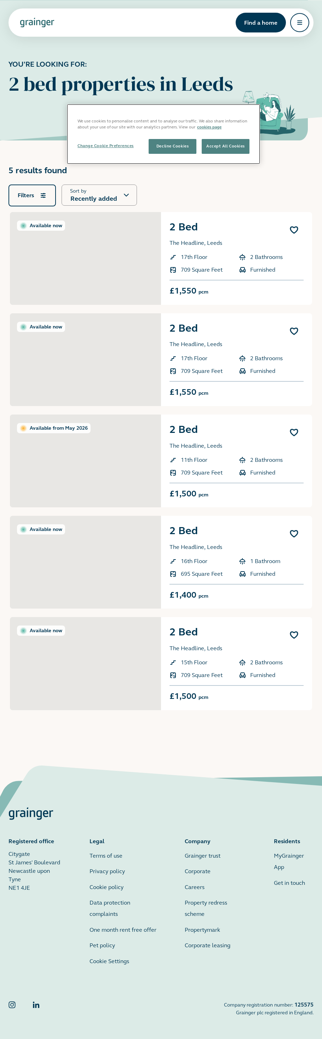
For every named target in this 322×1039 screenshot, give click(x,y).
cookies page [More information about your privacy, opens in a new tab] (209, 127)
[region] (163, 134)
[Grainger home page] (37, 23)
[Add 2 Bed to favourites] (294, 230)
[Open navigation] (299, 22)
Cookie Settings (109, 961)
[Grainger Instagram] (12, 1008)
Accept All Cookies (225, 146)
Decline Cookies (172, 146)
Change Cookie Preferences (105, 145)
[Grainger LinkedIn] (36, 1008)
